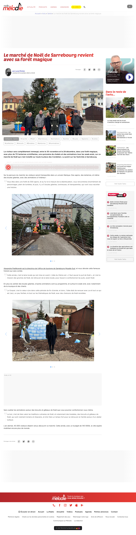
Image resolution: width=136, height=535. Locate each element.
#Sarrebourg (42, 139)
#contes (95, 139)
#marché (24, 139)
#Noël (32, 139)
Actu (44, 13)
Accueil (37, 13)
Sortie (49, 13)
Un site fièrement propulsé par (68, 528)
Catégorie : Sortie (11, 139)
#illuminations (54, 143)
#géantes (85, 139)
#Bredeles (30, 143)
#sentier (66, 139)
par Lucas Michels (18, 71)
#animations (55, 139)
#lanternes (42, 143)
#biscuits (20, 143)
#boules (75, 139)
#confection (9, 143)
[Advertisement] (68, 32)
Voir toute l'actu (120, 184)
